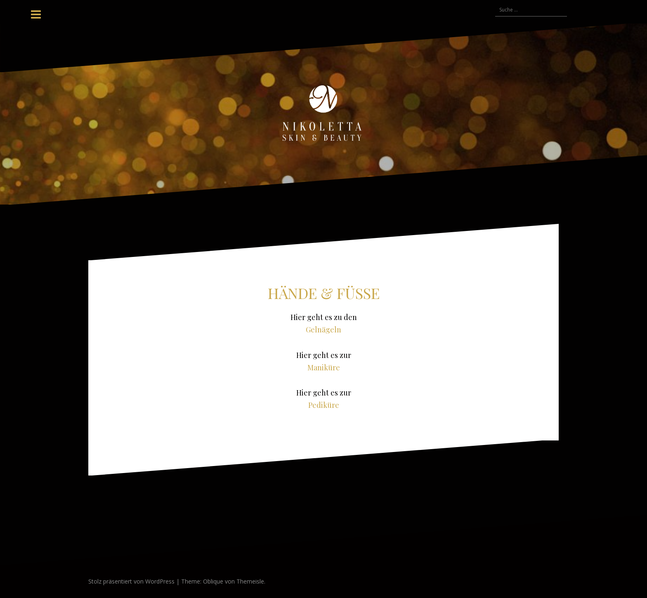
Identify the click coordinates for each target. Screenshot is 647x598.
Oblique (213, 581)
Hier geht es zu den (323, 317)
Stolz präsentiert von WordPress (131, 581)
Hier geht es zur (323, 355)
